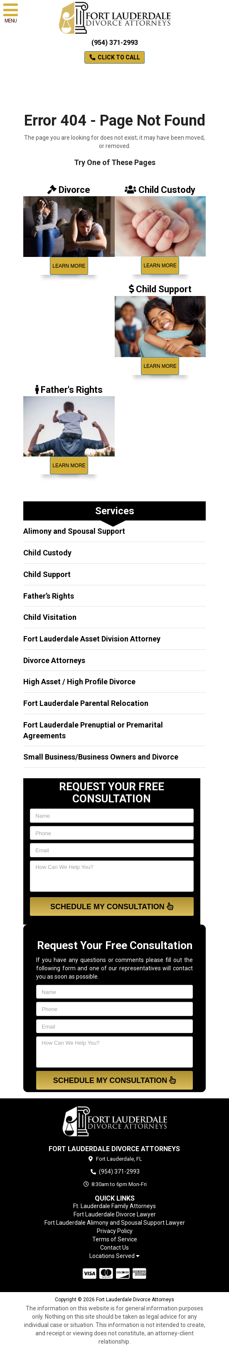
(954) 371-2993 (114, 43)
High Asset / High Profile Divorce (79, 681)
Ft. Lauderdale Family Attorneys (114, 1206)
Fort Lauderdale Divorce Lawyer (115, 1214)
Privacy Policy (115, 1231)
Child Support (47, 574)
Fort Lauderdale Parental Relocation (85, 703)
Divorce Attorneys (54, 660)
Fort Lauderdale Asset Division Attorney (91, 638)
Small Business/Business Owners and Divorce (100, 756)
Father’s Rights (48, 596)
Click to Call (114, 57)
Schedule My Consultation (111, 906)
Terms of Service (114, 1239)
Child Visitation (49, 617)
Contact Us (114, 1247)
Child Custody (47, 552)
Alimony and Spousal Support (74, 531)
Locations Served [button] (114, 1256)
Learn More (68, 266)
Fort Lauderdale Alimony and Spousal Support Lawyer (114, 1222)
